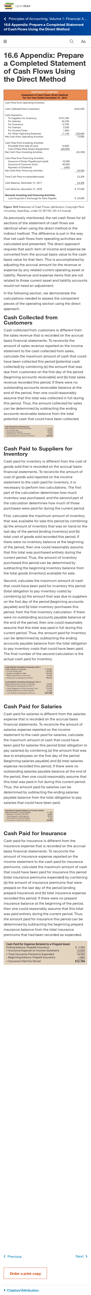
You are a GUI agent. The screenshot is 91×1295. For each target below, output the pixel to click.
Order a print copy (25, 1273)
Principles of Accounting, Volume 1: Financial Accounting (45, 19)
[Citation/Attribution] (45, 1290)
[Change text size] (83, 41)
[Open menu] (5, 41)
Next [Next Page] (82, 1256)
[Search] (72, 41)
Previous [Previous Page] (12, 1256)
